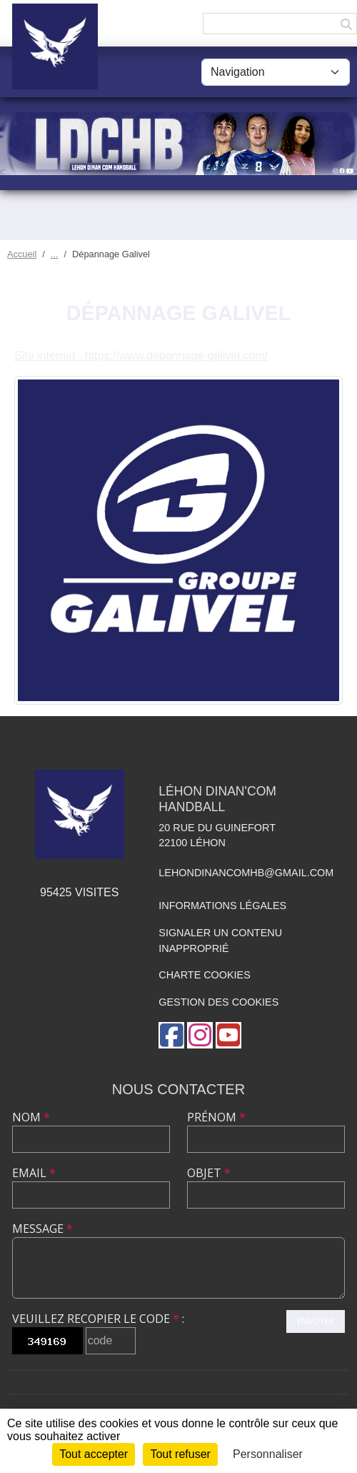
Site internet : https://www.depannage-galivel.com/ (141, 355)
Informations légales (222, 905)
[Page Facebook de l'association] (171, 1035)
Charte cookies (204, 975)
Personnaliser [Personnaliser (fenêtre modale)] (268, 1454)
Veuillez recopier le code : (98, 1318)
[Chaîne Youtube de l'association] (228, 1035)
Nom (31, 1117)
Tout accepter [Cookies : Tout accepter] (93, 1454)
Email (34, 1173)
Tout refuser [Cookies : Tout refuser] (180, 1454)
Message (42, 1228)
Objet (209, 1173)
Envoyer (315, 1321)
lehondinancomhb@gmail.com (246, 872)
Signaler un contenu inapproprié (220, 940)
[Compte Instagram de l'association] (200, 1035)
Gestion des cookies (218, 1002)
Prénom (216, 1117)
